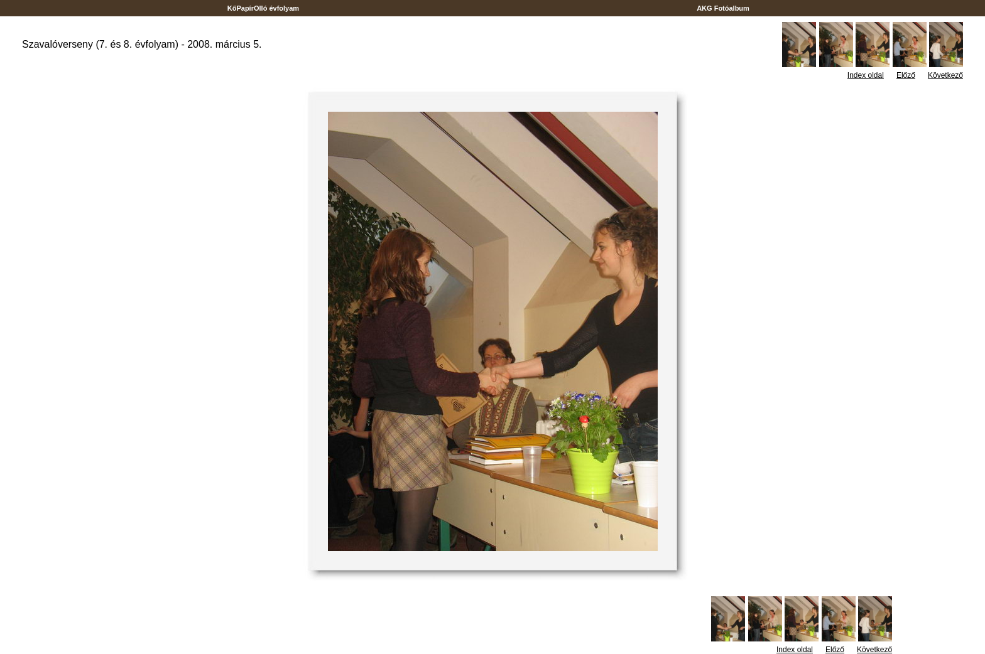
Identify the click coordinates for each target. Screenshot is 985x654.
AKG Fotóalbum (723, 8)
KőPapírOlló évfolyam (263, 8)
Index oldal (865, 75)
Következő (945, 75)
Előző (905, 75)
